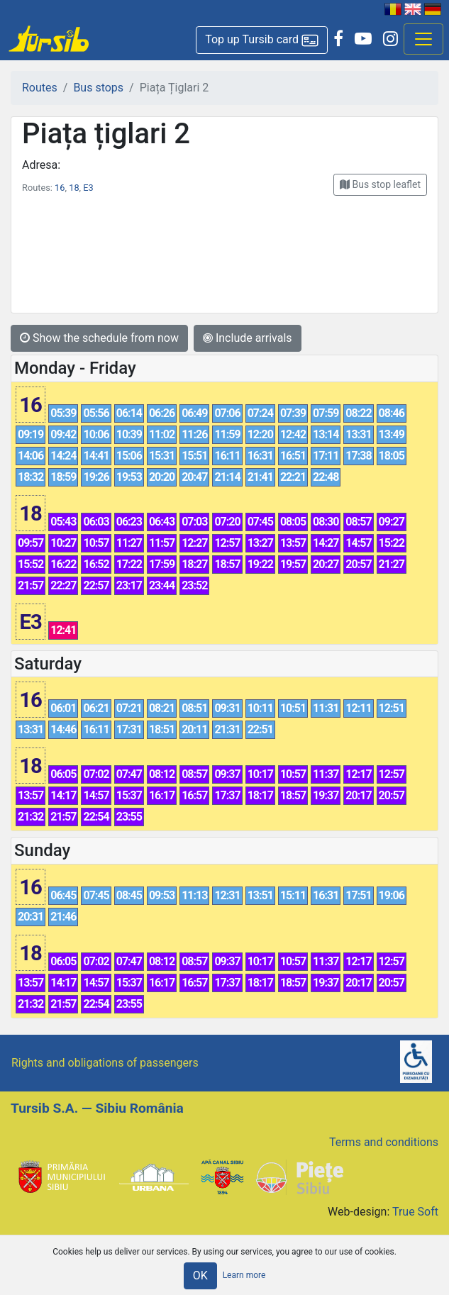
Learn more (244, 1275)
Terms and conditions (383, 1142)
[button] (262, 40)
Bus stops (98, 87)
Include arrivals (247, 338)
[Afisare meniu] (423, 39)
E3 (88, 187)
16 (60, 187)
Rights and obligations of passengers (105, 1062)
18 (74, 187)
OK (200, 1275)
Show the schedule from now (99, 338)
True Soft (415, 1211)
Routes (39, 87)
